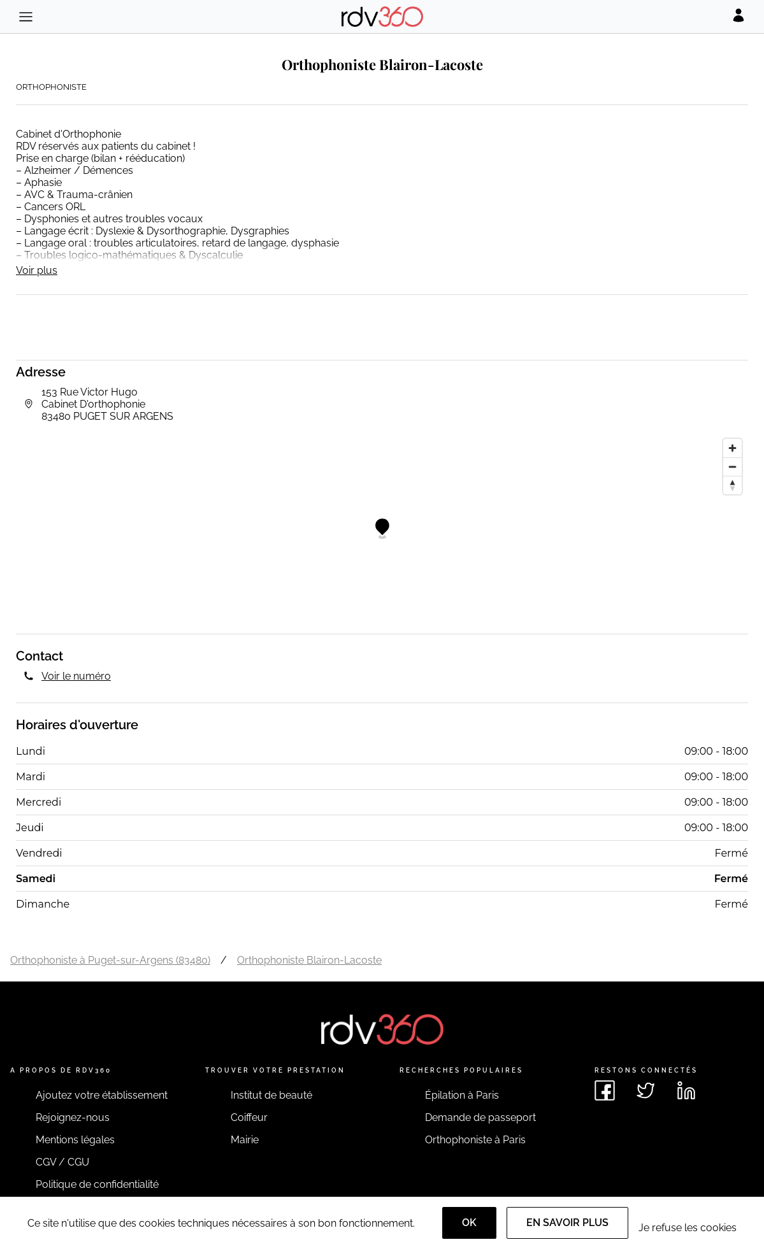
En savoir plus (567, 1223)
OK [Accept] (469, 1223)
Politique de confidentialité (97, 1184)
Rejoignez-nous (73, 1117)
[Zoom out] (732, 466)
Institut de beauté (271, 1095)
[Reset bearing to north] (732, 485)
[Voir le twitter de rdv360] (645, 1090)
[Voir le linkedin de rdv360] (686, 1090)
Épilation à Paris (462, 1095)
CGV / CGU (62, 1162)
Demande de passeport (480, 1117)
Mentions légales (75, 1140)
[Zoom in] (732, 448)
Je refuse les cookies (687, 1228)
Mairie (245, 1140)
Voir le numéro (76, 676)
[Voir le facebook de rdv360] (605, 1090)
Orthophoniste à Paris (475, 1140)
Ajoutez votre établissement (102, 1095)
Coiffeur (249, 1117)
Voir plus (36, 270)
